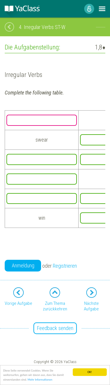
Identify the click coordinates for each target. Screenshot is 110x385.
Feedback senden (55, 328)
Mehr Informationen (40, 380)
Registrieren (65, 266)
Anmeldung (23, 265)
